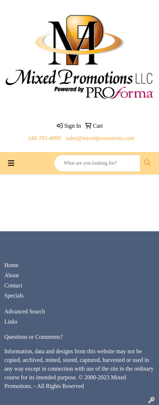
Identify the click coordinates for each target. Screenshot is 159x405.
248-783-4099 (44, 138)
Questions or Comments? (33, 337)
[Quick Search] (97, 163)
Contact (13, 285)
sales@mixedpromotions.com (100, 138)
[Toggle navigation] (11, 163)
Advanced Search (24, 311)
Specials (13, 295)
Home (11, 265)
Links (10, 321)
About (11, 275)
